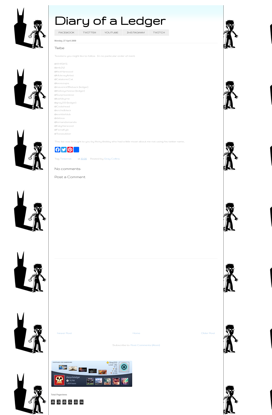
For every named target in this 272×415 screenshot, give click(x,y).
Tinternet (65, 158)
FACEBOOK (66, 32)
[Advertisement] (136, 293)
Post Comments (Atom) (145, 345)
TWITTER (89, 32)
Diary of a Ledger (109, 20)
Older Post (208, 333)
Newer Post (64, 333)
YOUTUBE (111, 32)
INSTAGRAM (135, 32)
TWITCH (159, 32)
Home (136, 333)
